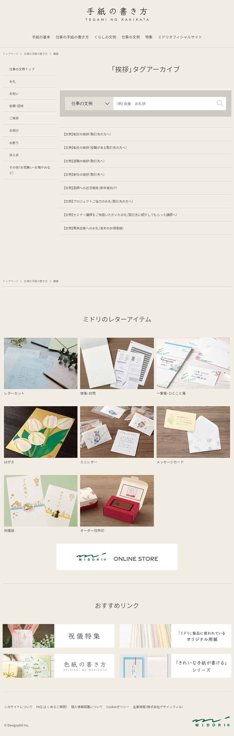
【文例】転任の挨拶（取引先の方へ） (87, 134)
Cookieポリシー (122, 707)
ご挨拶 (14, 118)
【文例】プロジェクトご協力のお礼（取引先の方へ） (98, 201)
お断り (14, 142)
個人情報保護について (90, 707)
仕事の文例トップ (22, 69)
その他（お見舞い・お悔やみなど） (29, 170)
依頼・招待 (16, 106)
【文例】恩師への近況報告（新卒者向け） (91, 187)
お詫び (14, 130)
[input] (169, 103)
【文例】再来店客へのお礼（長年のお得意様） (94, 228)
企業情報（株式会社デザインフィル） (165, 707)
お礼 (12, 81)
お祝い (14, 93)
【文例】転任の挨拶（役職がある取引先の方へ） (95, 147)
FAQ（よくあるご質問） (54, 707)
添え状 (14, 155)
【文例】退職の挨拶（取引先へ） (84, 161)
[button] (219, 103)
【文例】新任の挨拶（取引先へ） (84, 174)
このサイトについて (19, 707)
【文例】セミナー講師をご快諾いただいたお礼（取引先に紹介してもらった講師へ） (120, 214)
